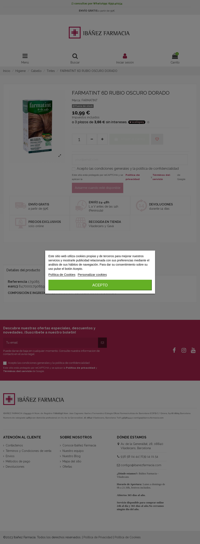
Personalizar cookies (92, 274)
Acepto (100, 285)
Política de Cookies (61, 274)
